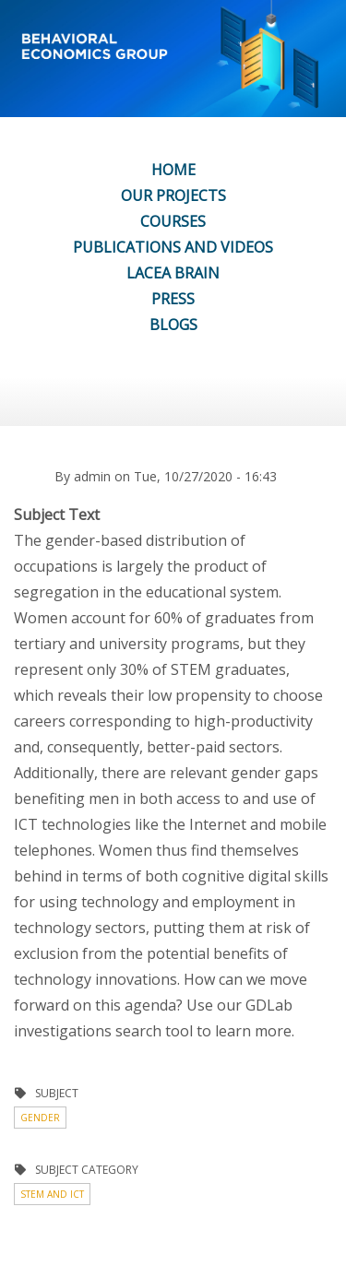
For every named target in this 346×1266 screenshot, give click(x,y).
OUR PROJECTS (173, 195)
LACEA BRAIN (173, 273)
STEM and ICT (52, 1194)
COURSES (173, 221)
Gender (40, 1117)
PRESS (173, 299)
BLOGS (173, 324)
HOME (173, 170)
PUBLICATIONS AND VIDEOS (173, 247)
